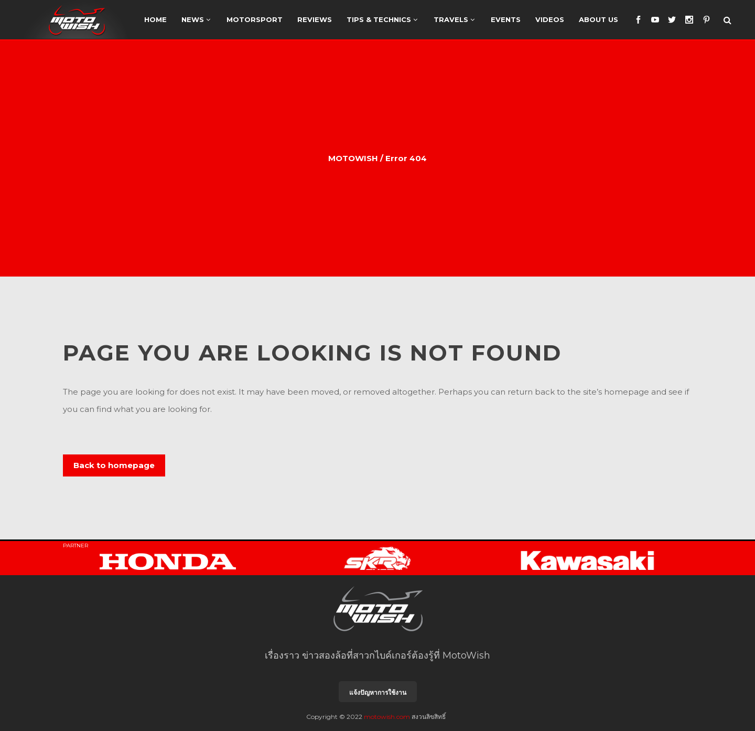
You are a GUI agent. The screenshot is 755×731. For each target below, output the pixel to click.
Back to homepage (114, 465)
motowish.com (387, 717)
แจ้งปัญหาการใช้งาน (377, 692)
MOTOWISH (353, 158)
